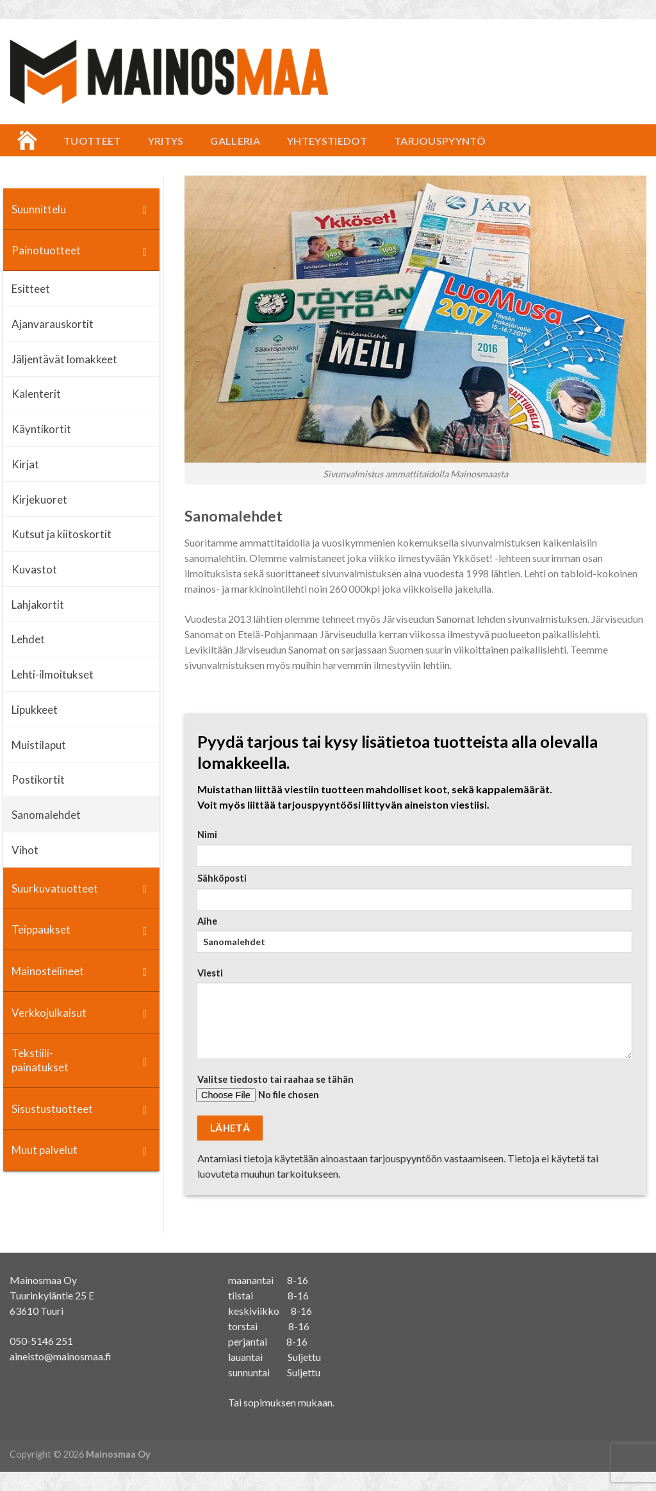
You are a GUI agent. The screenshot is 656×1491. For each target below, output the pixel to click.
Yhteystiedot (327, 141)
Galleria (235, 141)
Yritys (166, 141)
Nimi (411, 848)
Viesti (411, 1018)
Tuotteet (92, 141)
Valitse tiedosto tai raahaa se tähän (411, 1093)
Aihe (411, 939)
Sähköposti (411, 891)
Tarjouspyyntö (440, 141)
